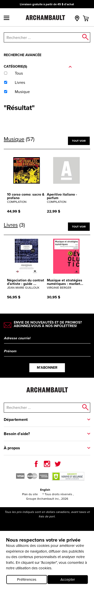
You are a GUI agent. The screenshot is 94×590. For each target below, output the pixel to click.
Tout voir (78, 140)
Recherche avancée (22, 55)
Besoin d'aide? (17, 434)
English (45, 489)
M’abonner (47, 367)
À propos (12, 448)
